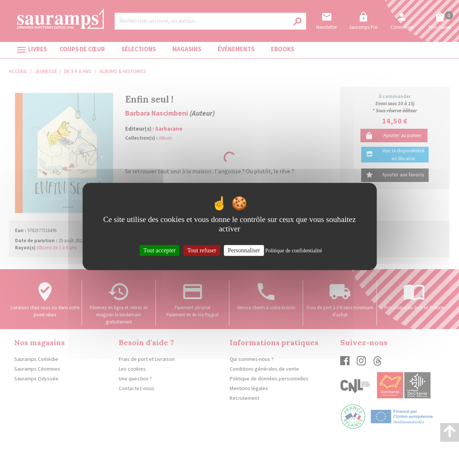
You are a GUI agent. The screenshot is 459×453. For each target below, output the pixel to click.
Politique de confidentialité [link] (293, 250)
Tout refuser (202, 250)
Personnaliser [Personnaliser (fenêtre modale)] (244, 250)
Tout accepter (160, 250)
